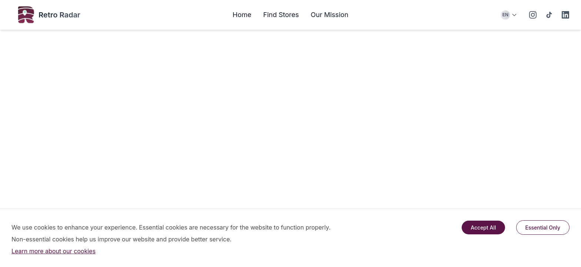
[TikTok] (549, 15)
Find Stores (281, 15)
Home (242, 15)
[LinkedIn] (565, 15)
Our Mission (330, 15)
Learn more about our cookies (53, 251)
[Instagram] (533, 15)
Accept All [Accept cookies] (483, 227)
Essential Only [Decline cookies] (543, 227)
